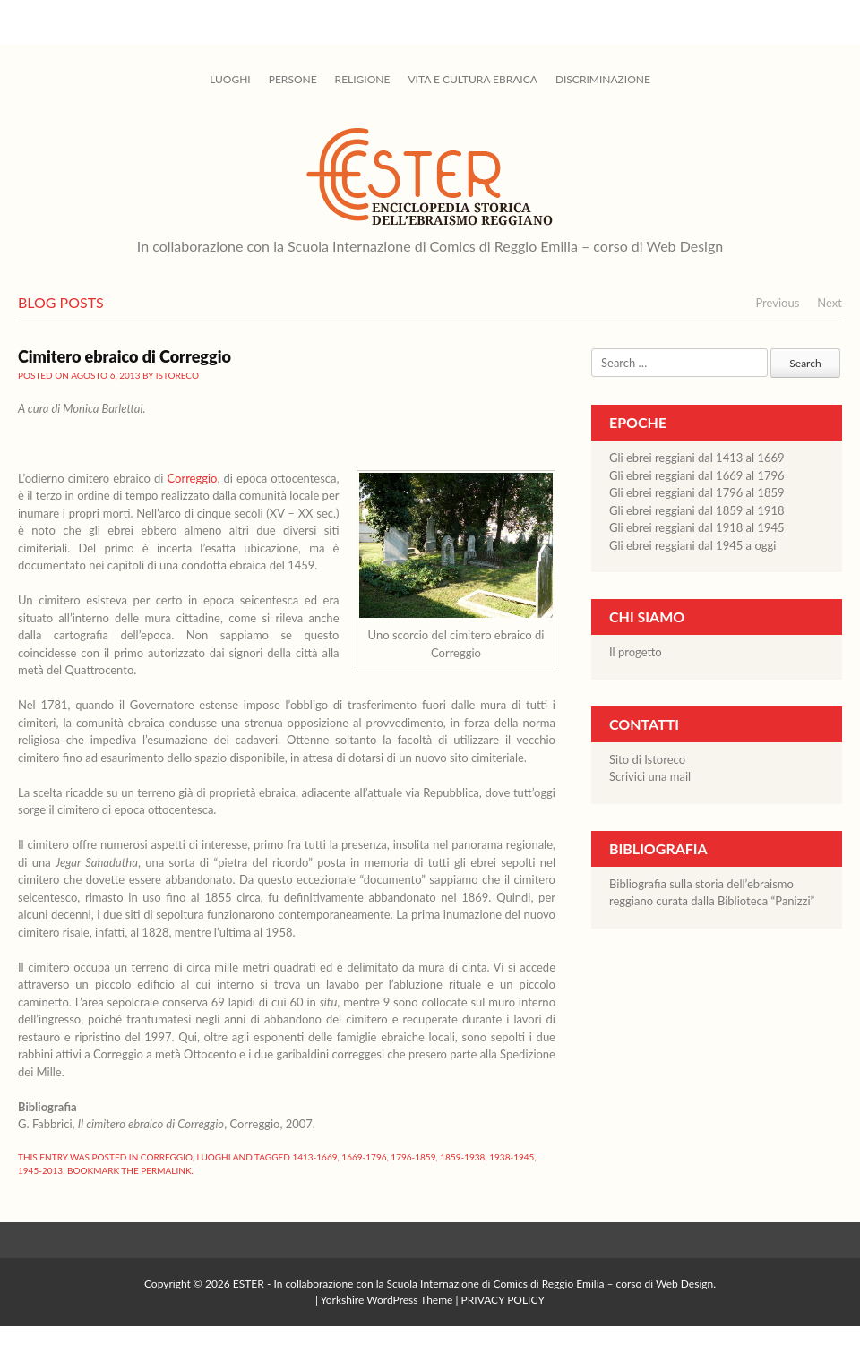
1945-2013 (40, 1170)
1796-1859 (413, 1157)
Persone (293, 79)
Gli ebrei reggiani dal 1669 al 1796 (697, 475)
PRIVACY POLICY (503, 1299)
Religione (363, 79)
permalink (166, 1170)
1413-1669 (314, 1157)
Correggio (192, 478)
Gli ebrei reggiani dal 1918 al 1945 (697, 527)
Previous (777, 302)
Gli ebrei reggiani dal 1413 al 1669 (697, 457)
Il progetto (635, 652)
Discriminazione (602, 79)
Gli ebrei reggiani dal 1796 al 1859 (697, 492)
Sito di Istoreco (647, 759)
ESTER (248, 1283)
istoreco (177, 375)
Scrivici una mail (650, 776)
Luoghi (230, 79)
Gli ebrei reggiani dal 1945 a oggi (692, 545)
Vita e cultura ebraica (472, 79)
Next (829, 302)
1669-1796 (363, 1157)
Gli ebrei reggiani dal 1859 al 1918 (697, 510)
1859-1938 (462, 1157)
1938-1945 (511, 1157)
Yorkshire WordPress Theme (387, 1299)
